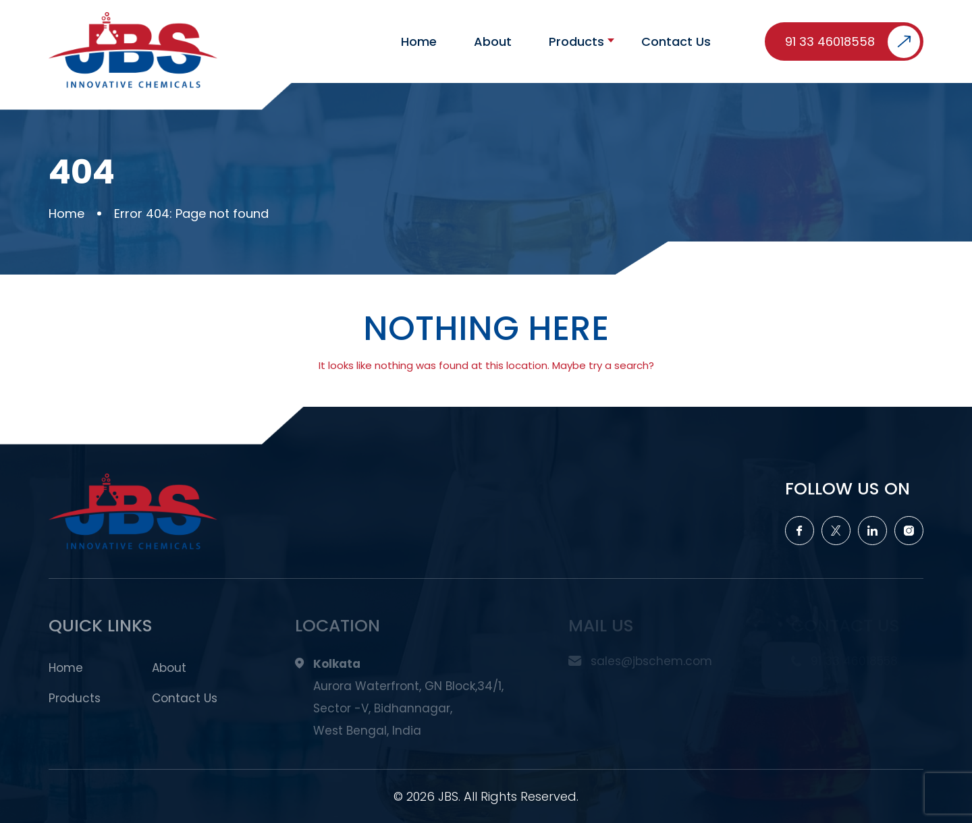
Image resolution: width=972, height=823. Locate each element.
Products (576, 42)
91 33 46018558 (852, 42)
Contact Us (676, 42)
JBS (448, 796)
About (493, 42)
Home (419, 42)
